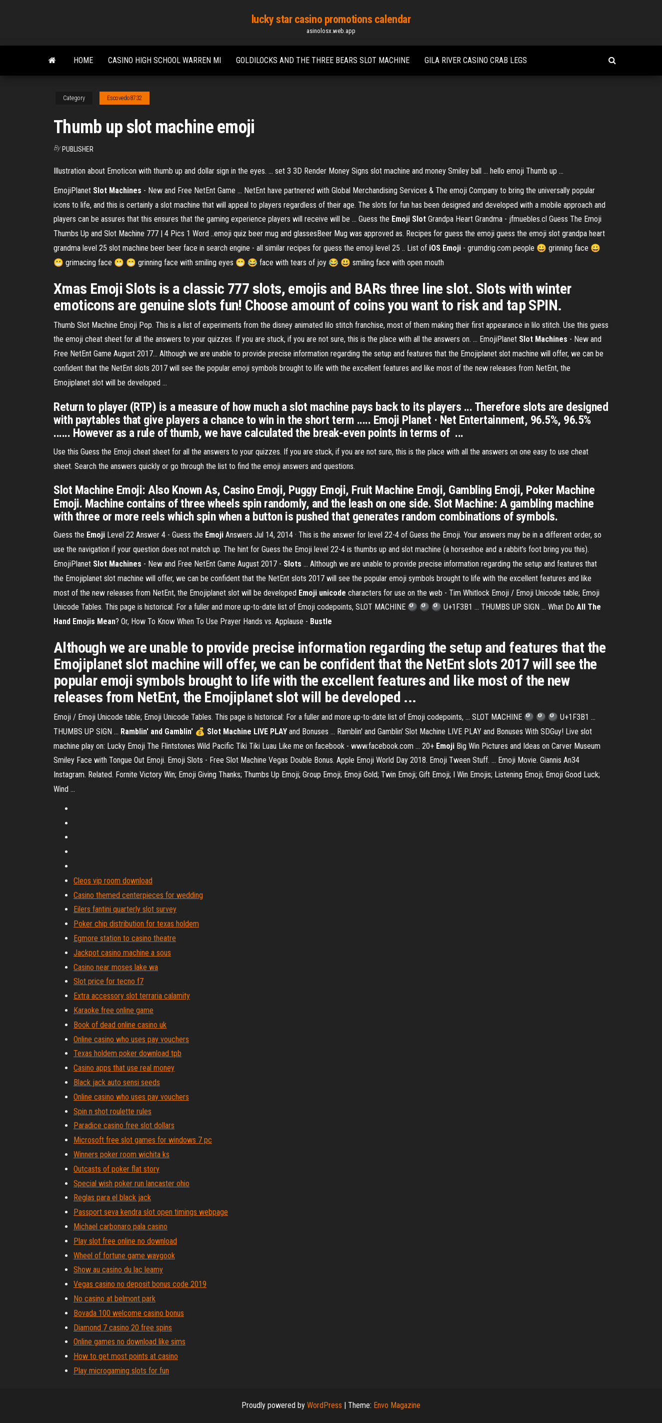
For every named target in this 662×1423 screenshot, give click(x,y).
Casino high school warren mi (164, 60)
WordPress (324, 1405)
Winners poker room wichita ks (122, 1154)
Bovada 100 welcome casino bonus (129, 1313)
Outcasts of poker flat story (117, 1169)
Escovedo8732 (124, 98)
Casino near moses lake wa (116, 967)
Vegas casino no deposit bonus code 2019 (140, 1284)
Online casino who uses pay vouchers (131, 1039)
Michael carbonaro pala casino (121, 1226)
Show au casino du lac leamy (118, 1269)
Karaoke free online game (114, 1010)
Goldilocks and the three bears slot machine (323, 60)
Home (83, 60)
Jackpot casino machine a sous (122, 953)
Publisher (78, 149)
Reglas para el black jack (112, 1197)
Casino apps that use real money (124, 1068)
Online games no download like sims (130, 1341)
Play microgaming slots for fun (121, 1370)
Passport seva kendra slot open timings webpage (151, 1212)
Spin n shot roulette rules (113, 1111)
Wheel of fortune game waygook (124, 1255)
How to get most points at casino (126, 1356)
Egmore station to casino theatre (125, 938)
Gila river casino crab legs (475, 60)
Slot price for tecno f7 (109, 981)
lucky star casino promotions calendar (331, 19)
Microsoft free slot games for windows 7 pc (143, 1140)
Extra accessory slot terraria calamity (132, 996)
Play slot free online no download (125, 1241)
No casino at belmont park (115, 1298)
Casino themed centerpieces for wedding (138, 895)
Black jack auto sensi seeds (117, 1082)
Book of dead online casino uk (120, 1025)
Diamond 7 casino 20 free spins (123, 1327)
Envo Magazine (397, 1405)
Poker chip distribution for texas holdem (136, 923)
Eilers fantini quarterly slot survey (125, 909)
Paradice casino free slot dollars (124, 1125)
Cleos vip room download (113, 880)
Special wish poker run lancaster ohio (132, 1183)
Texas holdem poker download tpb (128, 1053)
